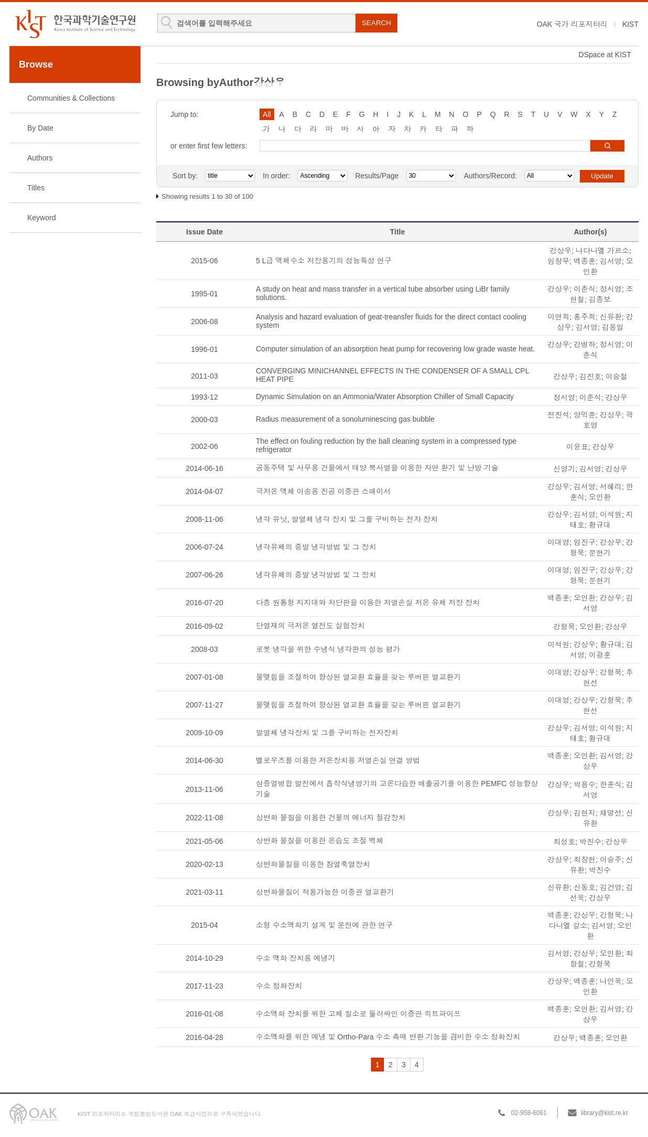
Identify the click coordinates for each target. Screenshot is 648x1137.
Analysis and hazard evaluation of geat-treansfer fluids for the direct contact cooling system (391, 321)
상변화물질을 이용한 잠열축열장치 (313, 864)
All (267, 114)
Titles (36, 188)
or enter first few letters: (208, 146)
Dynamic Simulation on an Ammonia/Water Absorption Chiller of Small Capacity (385, 396)
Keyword (41, 217)
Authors (39, 158)
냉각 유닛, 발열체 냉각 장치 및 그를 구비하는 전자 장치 (347, 519)
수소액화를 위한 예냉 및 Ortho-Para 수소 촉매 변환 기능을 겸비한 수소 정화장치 (388, 1037)
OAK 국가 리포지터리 (572, 24)
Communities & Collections (71, 98)
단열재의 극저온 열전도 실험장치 (310, 625)
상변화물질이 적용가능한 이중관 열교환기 (325, 892)
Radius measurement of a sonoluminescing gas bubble (345, 419)
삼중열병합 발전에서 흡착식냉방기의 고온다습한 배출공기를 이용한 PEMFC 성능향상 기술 (397, 788)
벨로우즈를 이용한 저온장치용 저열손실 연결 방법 (338, 760)
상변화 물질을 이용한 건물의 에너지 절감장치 (330, 817)
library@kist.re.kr (604, 1113)
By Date (40, 128)
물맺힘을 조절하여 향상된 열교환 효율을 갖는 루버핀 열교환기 (358, 677)
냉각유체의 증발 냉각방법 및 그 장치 (316, 547)
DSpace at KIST (605, 54)
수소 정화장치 (279, 986)
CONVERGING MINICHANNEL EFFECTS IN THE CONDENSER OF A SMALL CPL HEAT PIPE (392, 375)
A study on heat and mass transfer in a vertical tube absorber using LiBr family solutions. (383, 293)
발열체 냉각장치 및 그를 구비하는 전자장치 (327, 732)
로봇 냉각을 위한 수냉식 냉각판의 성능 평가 (328, 649)
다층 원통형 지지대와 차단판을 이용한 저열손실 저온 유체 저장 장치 (368, 602)
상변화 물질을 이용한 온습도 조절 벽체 (319, 840)
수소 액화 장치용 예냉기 (296, 958)
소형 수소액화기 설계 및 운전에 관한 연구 (324, 925)
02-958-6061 (529, 1113)
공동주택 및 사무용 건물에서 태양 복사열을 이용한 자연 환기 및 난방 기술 (377, 468)
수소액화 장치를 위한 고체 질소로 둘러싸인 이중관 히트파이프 (358, 1014)
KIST (630, 24)
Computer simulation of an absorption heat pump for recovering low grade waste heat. (395, 349)
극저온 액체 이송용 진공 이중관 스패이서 (323, 491)
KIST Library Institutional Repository (75, 23)
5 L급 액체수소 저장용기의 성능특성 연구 (324, 260)
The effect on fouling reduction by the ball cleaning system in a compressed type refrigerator (386, 445)
